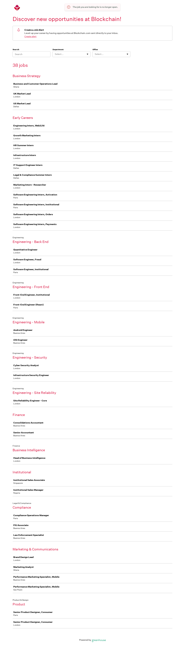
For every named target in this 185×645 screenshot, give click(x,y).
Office (95, 49)
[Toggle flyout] (87, 54)
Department (58, 49)
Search (16, 49)
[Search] (31, 54)
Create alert (30, 36)
